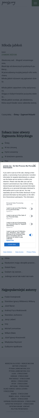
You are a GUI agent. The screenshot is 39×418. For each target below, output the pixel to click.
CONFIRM (12, 244)
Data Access (19, 252)
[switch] (31, 209)
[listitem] (19, 203)
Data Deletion (7, 252)
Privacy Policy (31, 252)
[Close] (35, 166)
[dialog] (19, 209)
